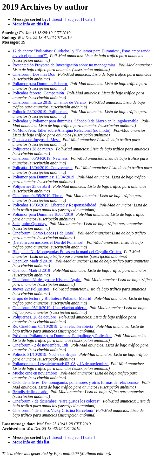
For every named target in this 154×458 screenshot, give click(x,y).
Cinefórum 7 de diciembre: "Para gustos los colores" (56, 401)
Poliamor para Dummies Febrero (40, 83)
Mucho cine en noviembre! (35, 373)
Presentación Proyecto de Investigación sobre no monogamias (64, 65)
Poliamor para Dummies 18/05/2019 (43, 214)
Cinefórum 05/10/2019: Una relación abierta (49, 308)
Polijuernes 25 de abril (31, 186)
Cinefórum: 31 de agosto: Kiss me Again (46, 279)
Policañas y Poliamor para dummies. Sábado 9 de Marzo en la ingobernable (75, 121)
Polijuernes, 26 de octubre (34, 317)
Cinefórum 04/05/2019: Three (37, 195)
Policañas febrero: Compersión (38, 93)
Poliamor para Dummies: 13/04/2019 (43, 177)
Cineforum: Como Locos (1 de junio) (44, 233)
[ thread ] (56, 19)
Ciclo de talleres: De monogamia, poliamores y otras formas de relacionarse (76, 382)
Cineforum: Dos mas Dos (34, 74)
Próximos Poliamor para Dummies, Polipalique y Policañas (62, 336)
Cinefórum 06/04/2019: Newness (40, 158)
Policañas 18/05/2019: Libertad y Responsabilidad (54, 205)
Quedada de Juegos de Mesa (36, 139)
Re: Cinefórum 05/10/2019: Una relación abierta (53, 326)
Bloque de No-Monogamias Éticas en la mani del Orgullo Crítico (67, 251)
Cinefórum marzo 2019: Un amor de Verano (49, 102)
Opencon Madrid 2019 (31, 270)
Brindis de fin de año (30, 392)
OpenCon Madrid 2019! (32, 261)
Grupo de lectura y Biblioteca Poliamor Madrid (52, 298)
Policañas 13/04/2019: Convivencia (42, 167)
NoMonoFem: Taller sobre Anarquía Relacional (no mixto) (61, 130)
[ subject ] (73, 19)
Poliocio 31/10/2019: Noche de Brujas (44, 354)
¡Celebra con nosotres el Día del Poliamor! (48, 242)
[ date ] (89, 19)
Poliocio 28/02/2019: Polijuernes (40, 111)
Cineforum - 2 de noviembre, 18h (40, 345)
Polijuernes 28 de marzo (33, 149)
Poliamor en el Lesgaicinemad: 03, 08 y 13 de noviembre (60, 364)
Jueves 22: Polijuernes (31, 289)
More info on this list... (32, 24)
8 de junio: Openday (29, 223)
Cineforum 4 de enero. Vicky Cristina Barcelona (53, 410)
